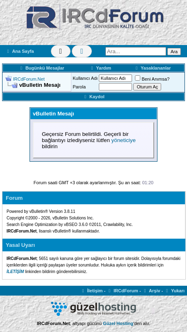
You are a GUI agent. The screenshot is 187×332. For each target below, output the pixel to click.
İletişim (91, 290)
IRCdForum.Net (29, 79)
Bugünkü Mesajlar (41, 67)
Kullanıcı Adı (85, 78)
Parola (79, 86)
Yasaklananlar (152, 67)
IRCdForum (122, 290)
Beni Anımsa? (152, 79)
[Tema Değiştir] (61, 51)
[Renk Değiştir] (82, 51)
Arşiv (151, 290)
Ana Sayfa (19, 51)
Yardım (100, 67)
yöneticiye (124, 140)
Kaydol (93, 96)
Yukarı (174, 290)
